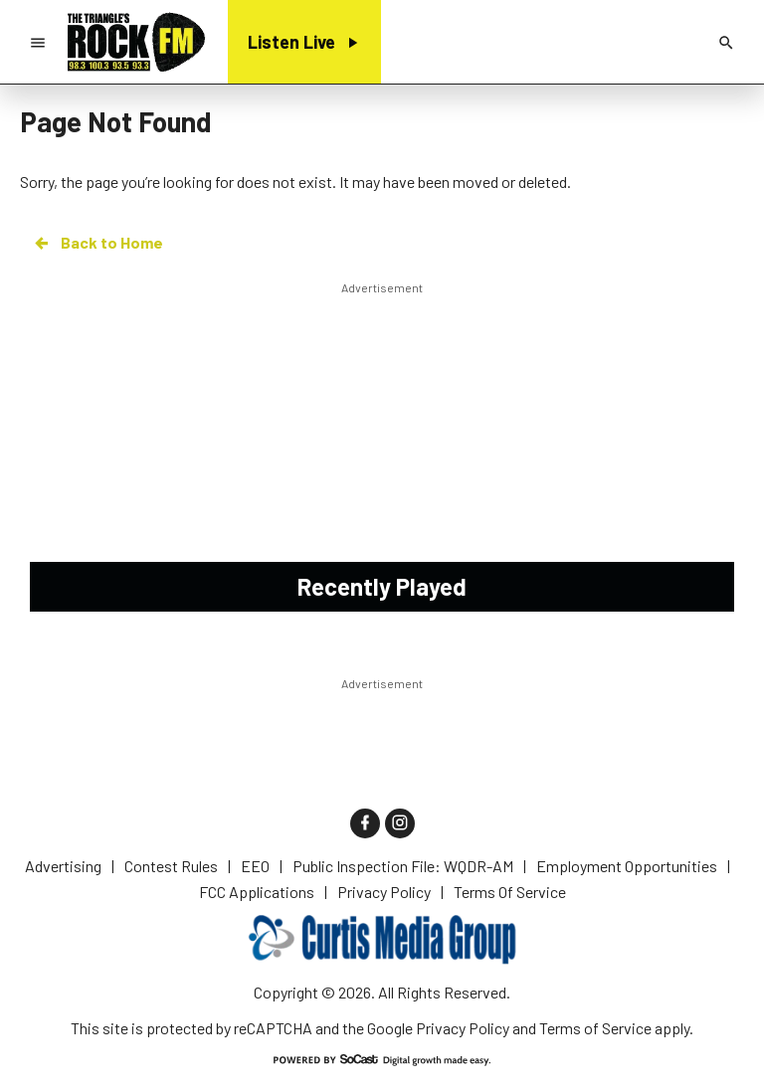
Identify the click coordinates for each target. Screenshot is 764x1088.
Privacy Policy (462, 1027)
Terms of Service (595, 1027)
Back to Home (97, 243)
